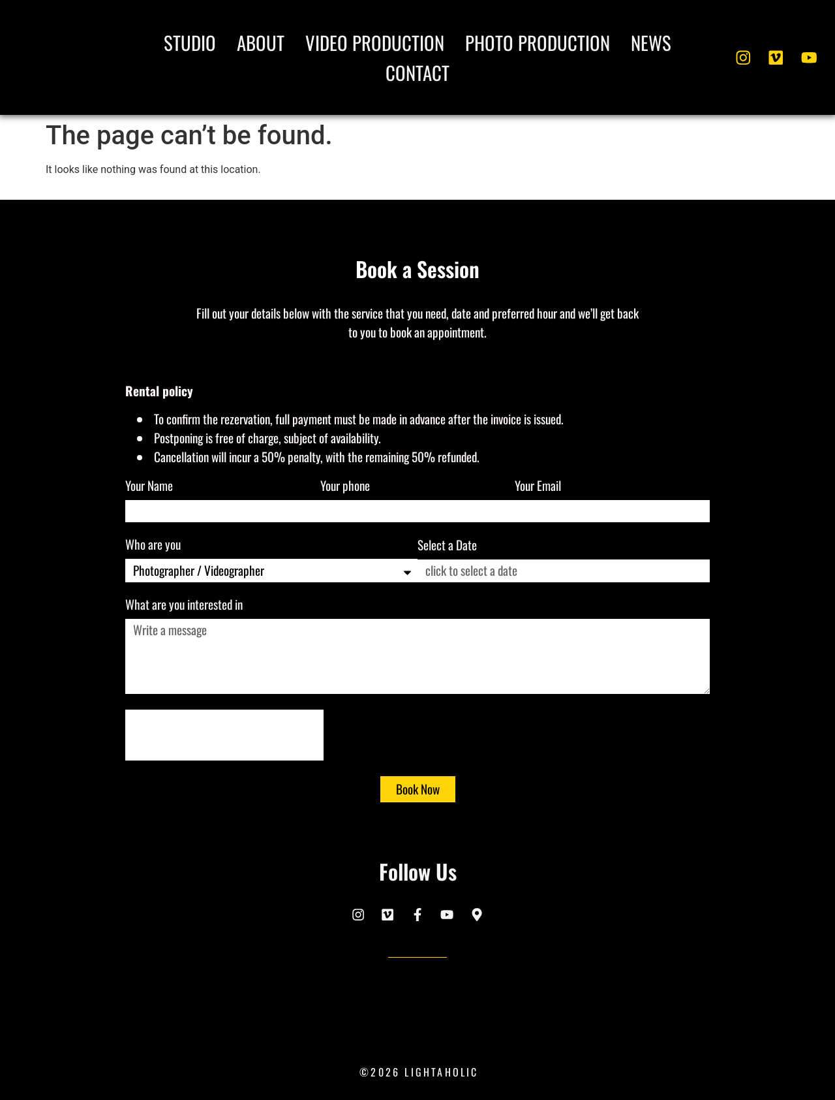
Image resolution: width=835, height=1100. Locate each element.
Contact (417, 72)
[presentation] (224, 735)
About (260, 42)
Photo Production (537, 42)
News (651, 42)
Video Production (374, 42)
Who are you (154, 546)
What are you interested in (185, 606)
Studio (190, 42)
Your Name (150, 487)
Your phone (346, 487)
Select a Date (447, 546)
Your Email (539, 487)
